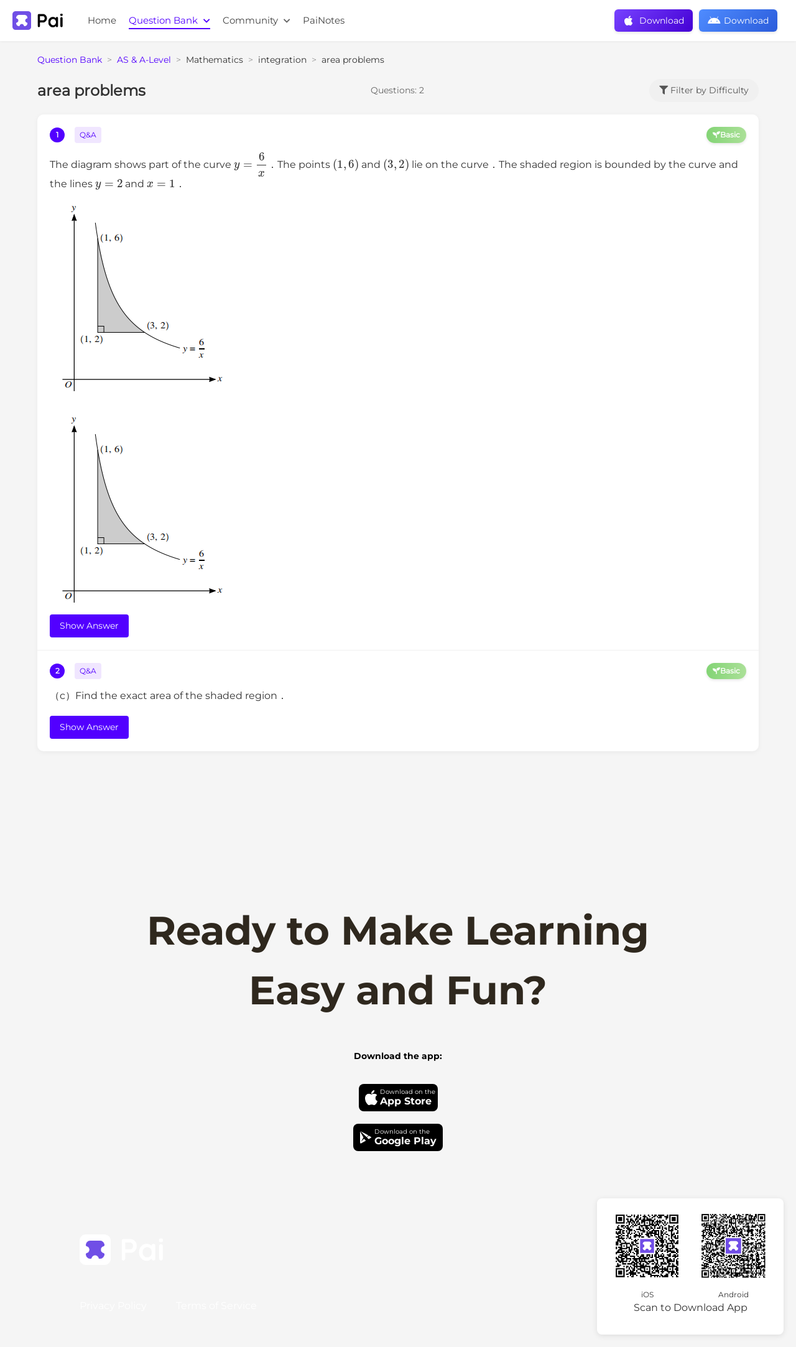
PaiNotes (324, 20)
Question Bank (169, 20)
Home (102, 20)
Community (256, 20)
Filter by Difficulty (704, 90)
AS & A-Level (144, 59)
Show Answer (89, 625)
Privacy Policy (113, 1306)
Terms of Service (216, 1306)
